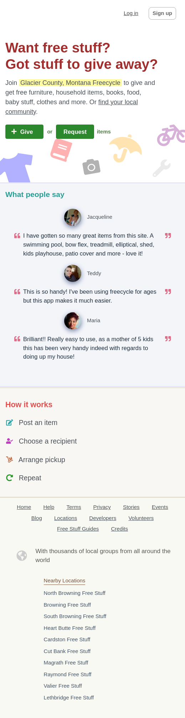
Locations (65, 518)
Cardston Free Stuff (67, 639)
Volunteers (141, 518)
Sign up (162, 13)
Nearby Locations (65, 580)
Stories (131, 507)
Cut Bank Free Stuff (67, 651)
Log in (131, 13)
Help (49, 507)
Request (75, 131)
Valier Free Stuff (63, 686)
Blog (36, 518)
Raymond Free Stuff (68, 674)
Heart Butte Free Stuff (70, 628)
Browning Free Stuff (67, 605)
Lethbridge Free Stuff (69, 697)
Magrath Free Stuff (66, 662)
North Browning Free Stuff (75, 593)
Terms (74, 507)
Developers (102, 518)
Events (160, 507)
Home (24, 507)
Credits (119, 529)
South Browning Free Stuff (75, 616)
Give (24, 131)
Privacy (102, 507)
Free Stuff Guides (78, 529)
